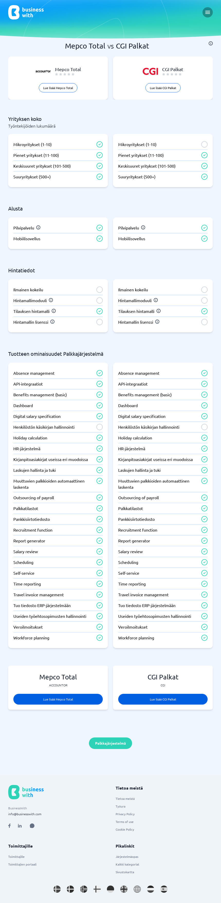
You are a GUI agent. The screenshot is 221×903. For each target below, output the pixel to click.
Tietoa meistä (125, 798)
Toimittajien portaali (22, 864)
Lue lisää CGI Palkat (163, 88)
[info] (211, 43)
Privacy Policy (125, 814)
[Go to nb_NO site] (83, 889)
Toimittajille (16, 856)
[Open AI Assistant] (32, 826)
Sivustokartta (125, 872)
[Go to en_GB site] (123, 889)
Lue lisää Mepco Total (58, 88)
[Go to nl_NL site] (150, 889)
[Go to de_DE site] (110, 889)
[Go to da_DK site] (70, 889)
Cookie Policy (125, 829)
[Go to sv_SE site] (57, 889)
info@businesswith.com (24, 814)
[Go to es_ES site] (164, 889)
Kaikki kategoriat (127, 864)
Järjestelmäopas (127, 856)
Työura (120, 806)
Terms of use (125, 822)
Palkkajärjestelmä (110, 743)
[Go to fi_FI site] (97, 889)
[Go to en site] (137, 889)
